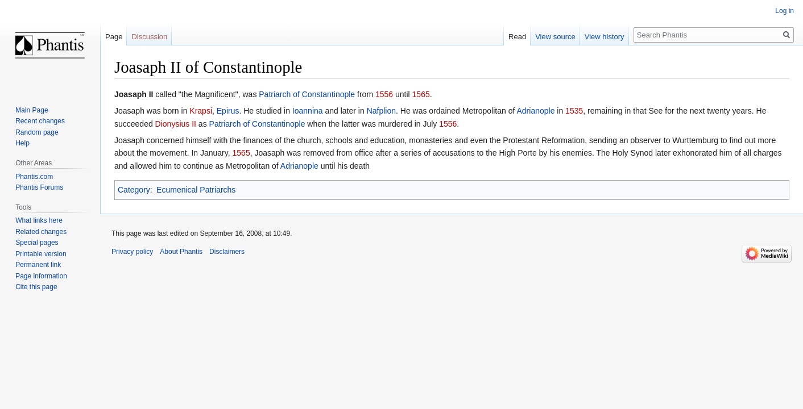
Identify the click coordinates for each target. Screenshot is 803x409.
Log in (784, 11)
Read (517, 36)
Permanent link (38, 265)
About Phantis (181, 252)
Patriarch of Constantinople (307, 94)
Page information (41, 276)
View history (604, 36)
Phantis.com (34, 177)
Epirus (228, 110)
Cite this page (36, 287)
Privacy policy (132, 252)
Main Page (31, 110)
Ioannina (307, 110)
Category (134, 189)
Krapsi (200, 110)
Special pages (36, 243)
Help (22, 143)
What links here (39, 220)
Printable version (40, 254)
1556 (384, 94)
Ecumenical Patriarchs (195, 189)
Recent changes (40, 121)
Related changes (41, 232)
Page (113, 36)
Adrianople (535, 110)
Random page (36, 132)
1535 (574, 110)
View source (555, 36)
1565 (421, 94)
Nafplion (381, 110)
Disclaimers (227, 252)
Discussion (149, 36)
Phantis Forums (39, 187)
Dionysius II (175, 123)
